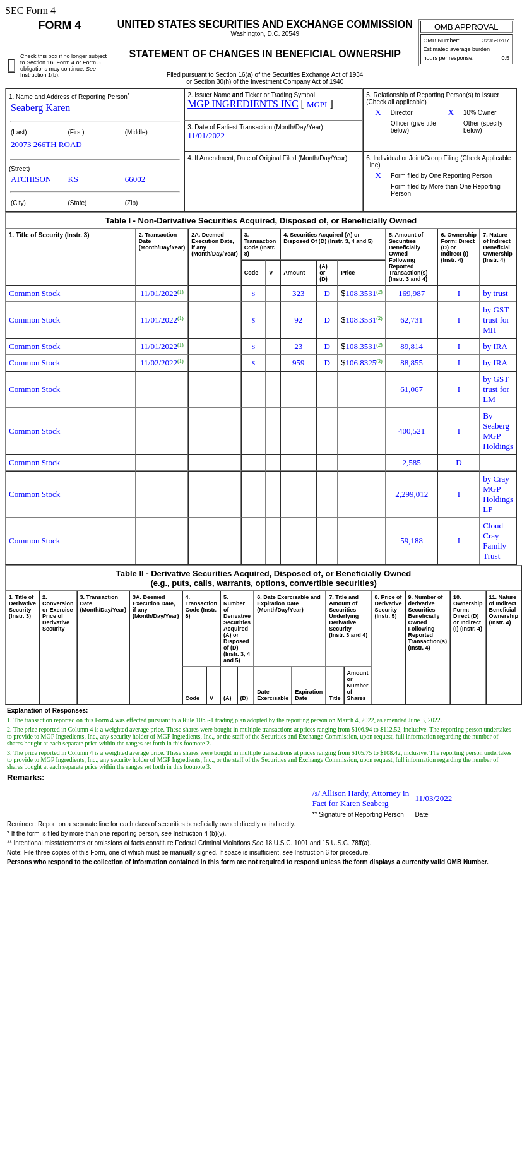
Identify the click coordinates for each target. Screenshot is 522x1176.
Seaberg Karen (40, 107)
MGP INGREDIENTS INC (242, 103)
